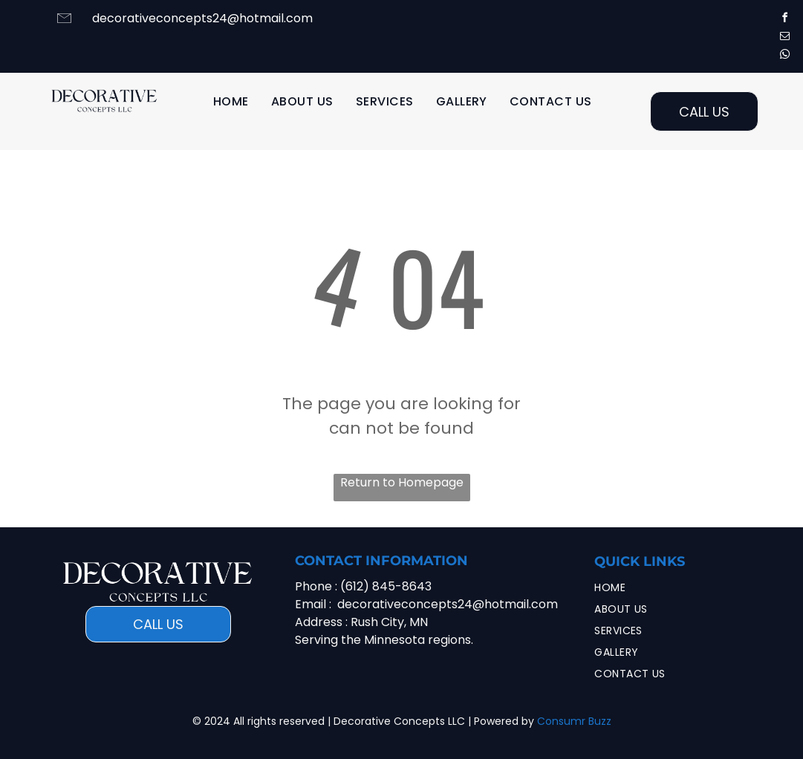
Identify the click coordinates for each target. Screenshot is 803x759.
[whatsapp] (784, 57)
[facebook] (784, 19)
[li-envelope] (64, 24)
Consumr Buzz (574, 721)
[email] (784, 38)
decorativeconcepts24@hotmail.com (202, 18)
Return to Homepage (402, 482)
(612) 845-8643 (386, 586)
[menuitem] (231, 102)
